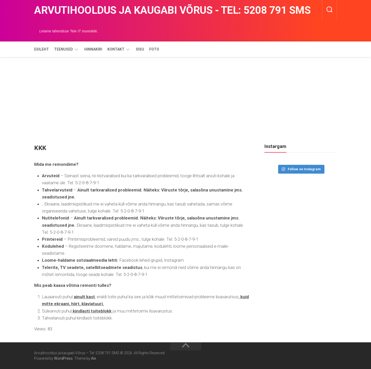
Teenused (63, 49)
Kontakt (115, 49)
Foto (154, 49)
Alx (93, 358)
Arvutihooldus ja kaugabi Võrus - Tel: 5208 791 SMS (172, 10)
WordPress (63, 358)
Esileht (41, 49)
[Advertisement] (185, 96)
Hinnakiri (93, 49)
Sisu (140, 49)
